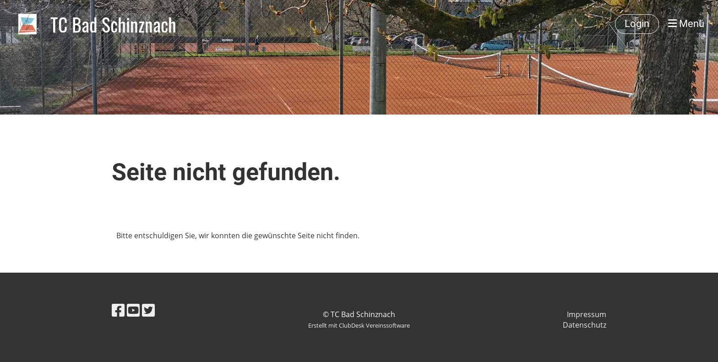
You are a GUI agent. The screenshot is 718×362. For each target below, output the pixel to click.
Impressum (586, 314)
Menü (686, 23)
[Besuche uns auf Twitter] (148, 310)
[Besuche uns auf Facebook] (118, 310)
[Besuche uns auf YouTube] (133, 310)
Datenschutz (584, 325)
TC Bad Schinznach (113, 24)
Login (637, 23)
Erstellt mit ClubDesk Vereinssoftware (359, 325)
